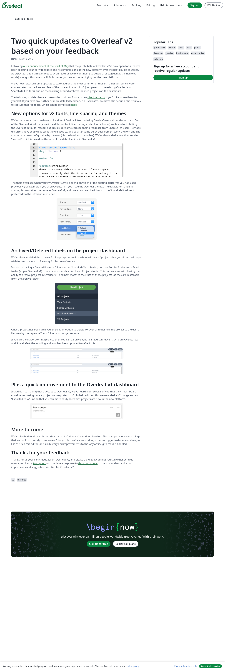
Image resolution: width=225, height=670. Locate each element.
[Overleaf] (12, 5)
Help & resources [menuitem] (170, 5)
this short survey (88, 463)
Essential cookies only (185, 666)
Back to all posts (22, 18)
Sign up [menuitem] (194, 5)
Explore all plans (126, 544)
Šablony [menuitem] (136, 5)
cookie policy (132, 666)
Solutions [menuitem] (119, 5)
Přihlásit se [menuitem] (213, 5)
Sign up (183, 77)
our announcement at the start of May (46, 66)
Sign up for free (98, 544)
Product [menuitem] (101, 5)
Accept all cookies (210, 666)
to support (39, 463)
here (74, 104)
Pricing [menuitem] (150, 5)
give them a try (96, 97)
